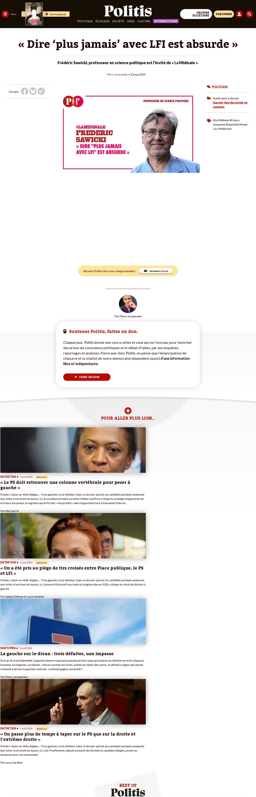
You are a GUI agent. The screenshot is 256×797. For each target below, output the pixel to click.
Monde (6, 747)
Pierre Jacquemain (117, 74)
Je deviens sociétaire (41, 732)
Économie (20, 728)
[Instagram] (244, 768)
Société (118, 21)
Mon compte (37, 750)
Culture (143, 21)
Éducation (20, 732)
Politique (85, 21)
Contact (7, 784)
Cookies (145, 784)
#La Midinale (221, 120)
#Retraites (64, 735)
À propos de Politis (40, 747)
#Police (62, 728)
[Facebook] (211, 768)
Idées (131, 21)
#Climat (62, 724)
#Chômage (64, 739)
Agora (5, 724)
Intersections (165, 21)
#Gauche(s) (233, 124)
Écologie (102, 21)
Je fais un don (37, 728)
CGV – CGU (77, 784)
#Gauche (63, 732)
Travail (18, 724)
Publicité (130, 784)
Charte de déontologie (53, 784)
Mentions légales (25, 784)
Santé (18, 735)
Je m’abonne (37, 735)
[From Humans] (215, 776)
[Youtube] (233, 768)
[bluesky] (222, 768)
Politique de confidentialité (105, 784)
